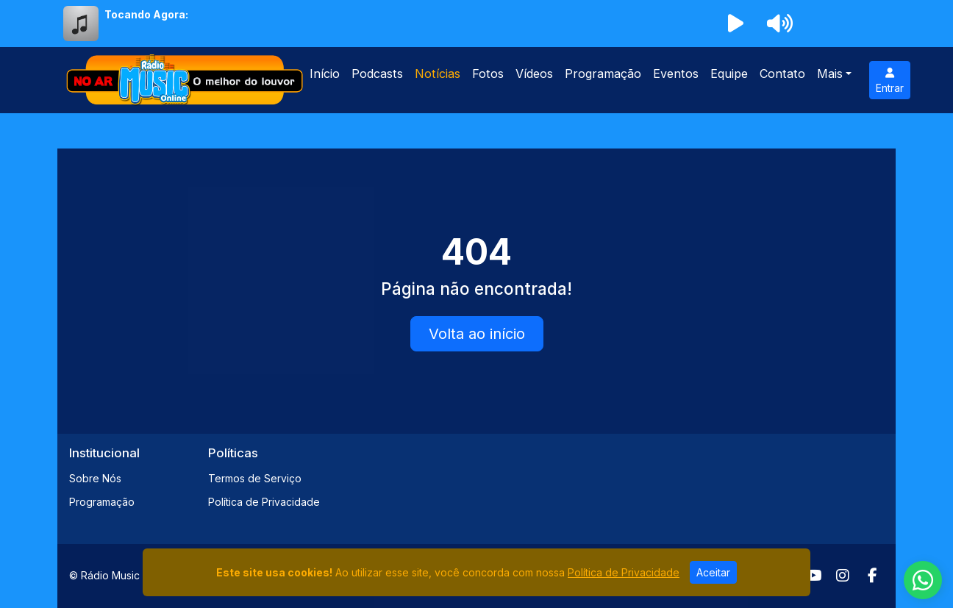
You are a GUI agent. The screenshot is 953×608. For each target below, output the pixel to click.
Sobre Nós (95, 478)
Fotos (488, 73)
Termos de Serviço (254, 478)
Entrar (890, 81)
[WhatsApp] (923, 580)
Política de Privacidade (264, 502)
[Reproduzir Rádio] (735, 23)
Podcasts (377, 73)
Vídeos (534, 73)
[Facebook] (872, 575)
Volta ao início (477, 334)
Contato (782, 73)
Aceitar (713, 572)
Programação (603, 73)
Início (325, 73)
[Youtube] (813, 575)
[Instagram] (842, 575)
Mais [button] (830, 73)
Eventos (676, 73)
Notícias (437, 73)
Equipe (729, 73)
